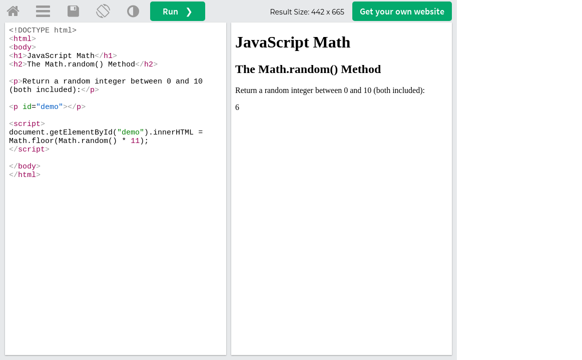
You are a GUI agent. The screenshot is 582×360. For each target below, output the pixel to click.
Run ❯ (178, 11)
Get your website (402, 11)
